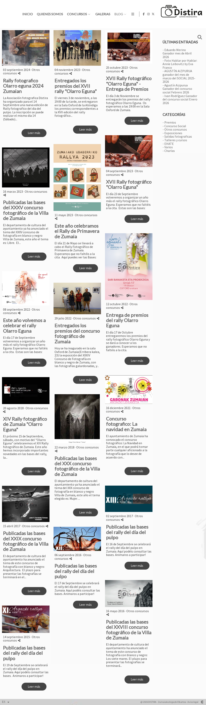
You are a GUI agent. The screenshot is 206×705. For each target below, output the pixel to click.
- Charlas (169, 151)
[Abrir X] (200, 14)
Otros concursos (86, 215)
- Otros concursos (175, 129)
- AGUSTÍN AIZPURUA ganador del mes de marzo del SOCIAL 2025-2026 (179, 76)
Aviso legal (192, 701)
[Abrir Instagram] (195, 14)
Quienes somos (113, 14)
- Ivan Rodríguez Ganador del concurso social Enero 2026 (180, 99)
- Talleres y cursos (175, 140)
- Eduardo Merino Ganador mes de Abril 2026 (177, 53)
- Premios (169, 122)
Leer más (34, 133)
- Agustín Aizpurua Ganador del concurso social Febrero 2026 (177, 88)
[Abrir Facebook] (190, 14)
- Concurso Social (174, 126)
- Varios (168, 147)
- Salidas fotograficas (177, 136)
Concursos (140, 14)
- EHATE (168, 144)
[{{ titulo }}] (25, 48)
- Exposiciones (172, 133)
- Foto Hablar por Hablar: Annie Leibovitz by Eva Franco (180, 64)
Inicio (90, 14)
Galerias (165, 14)
